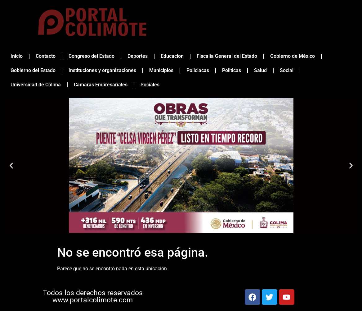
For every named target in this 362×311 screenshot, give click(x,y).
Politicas (231, 70)
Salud (260, 70)
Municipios (161, 70)
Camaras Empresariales (100, 85)
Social (286, 70)
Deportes (137, 56)
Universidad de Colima (36, 85)
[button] (11, 166)
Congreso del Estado (91, 56)
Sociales (150, 85)
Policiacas (197, 70)
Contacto (46, 56)
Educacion (172, 56)
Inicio (17, 56)
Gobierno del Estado (33, 70)
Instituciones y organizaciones (102, 70)
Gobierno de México (292, 56)
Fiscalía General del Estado (227, 56)
